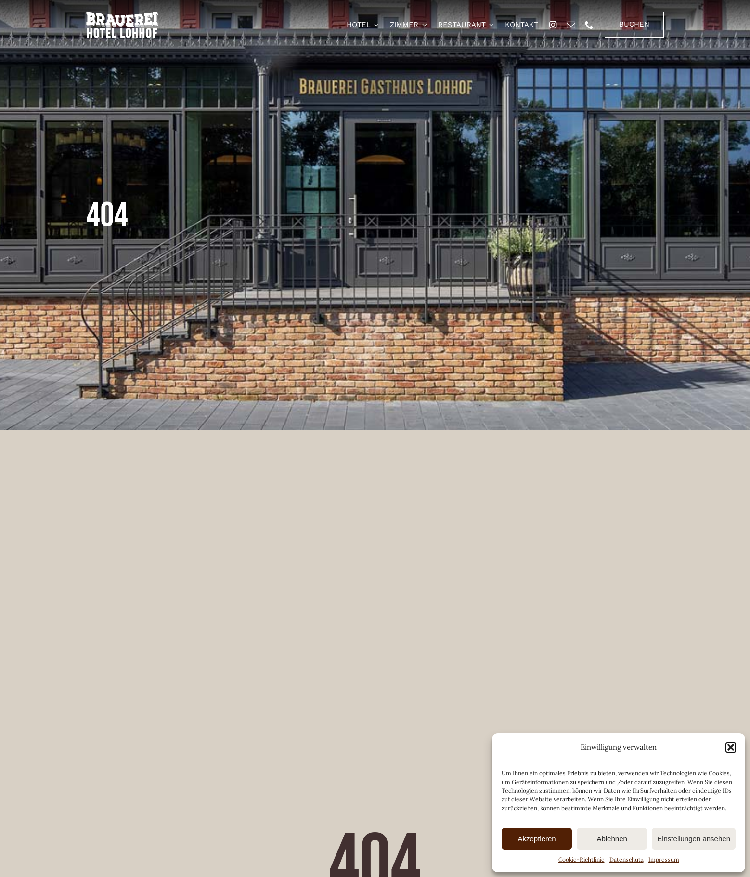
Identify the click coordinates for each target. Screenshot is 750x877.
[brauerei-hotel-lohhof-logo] (122, 15)
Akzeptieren (536, 839)
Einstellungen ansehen (693, 839)
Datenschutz (626, 859)
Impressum (663, 859)
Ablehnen (611, 839)
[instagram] (553, 24)
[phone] (589, 24)
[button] (731, 747)
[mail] (571, 24)
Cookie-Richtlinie (581, 859)
